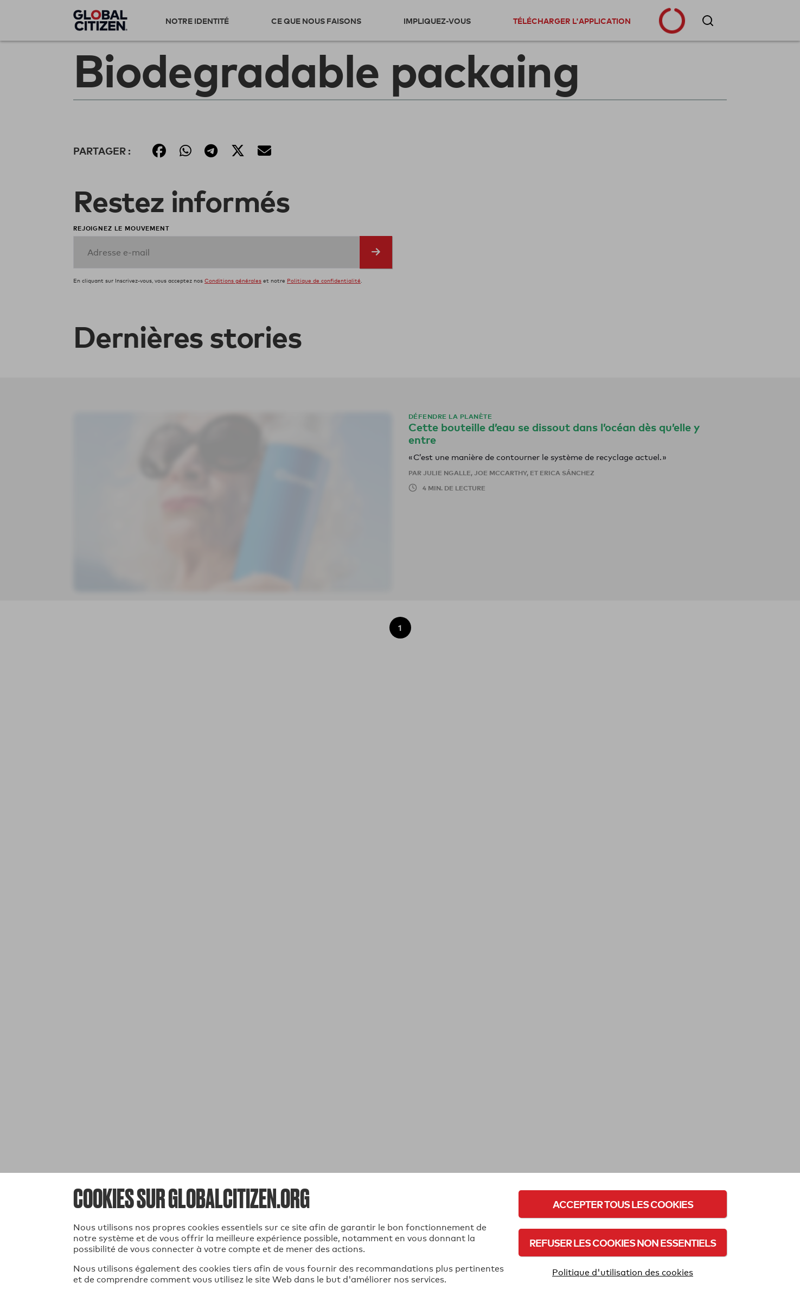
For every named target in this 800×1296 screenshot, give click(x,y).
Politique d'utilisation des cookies (622, 1272)
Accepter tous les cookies (623, 1204)
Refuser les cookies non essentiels (622, 1242)
